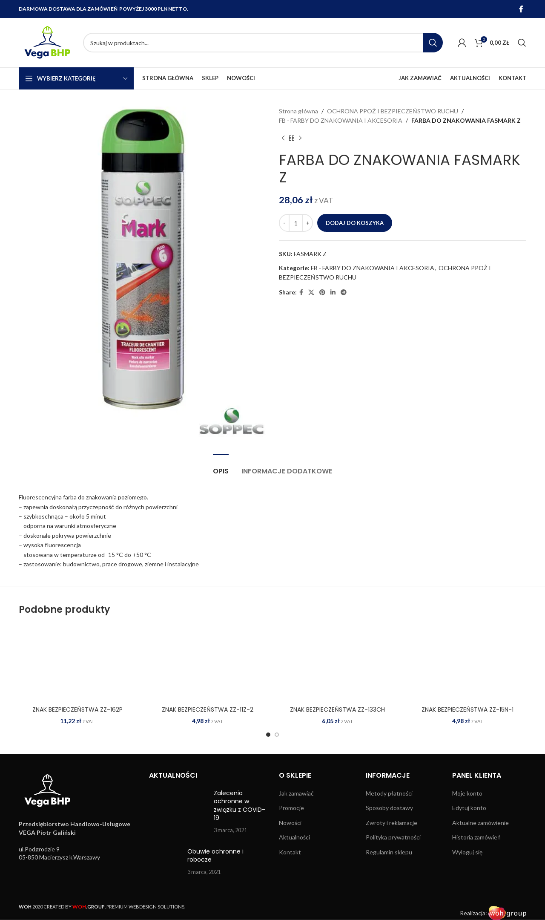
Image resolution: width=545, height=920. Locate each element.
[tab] (221, 467)
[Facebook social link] (521, 9)
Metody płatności (389, 793)
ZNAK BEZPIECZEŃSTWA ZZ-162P (77, 709)
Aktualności (294, 837)
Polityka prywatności (393, 837)
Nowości (290, 822)
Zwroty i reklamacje (391, 822)
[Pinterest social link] (322, 292)
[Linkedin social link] (333, 292)
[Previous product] (283, 138)
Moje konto (467, 793)
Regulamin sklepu (389, 852)
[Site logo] (47, 42)
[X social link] (311, 292)
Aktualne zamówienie (480, 822)
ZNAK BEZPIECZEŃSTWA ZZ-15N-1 (467, 709)
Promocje (291, 807)
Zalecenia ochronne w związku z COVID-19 (239, 805)
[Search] (263, 42)
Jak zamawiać (296, 793)
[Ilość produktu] (296, 223)
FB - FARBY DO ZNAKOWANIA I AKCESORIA (340, 120)
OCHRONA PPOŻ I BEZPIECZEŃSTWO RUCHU (392, 111)
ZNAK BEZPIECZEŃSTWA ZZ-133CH (337, 709)
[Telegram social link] (343, 292)
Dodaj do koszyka (355, 222)
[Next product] (300, 138)
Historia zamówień (476, 837)
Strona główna (298, 111)
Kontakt (290, 852)
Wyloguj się (467, 852)
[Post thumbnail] (178, 811)
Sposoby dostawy (389, 807)
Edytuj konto (469, 807)
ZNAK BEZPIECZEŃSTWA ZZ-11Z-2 (207, 709)
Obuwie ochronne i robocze (215, 855)
